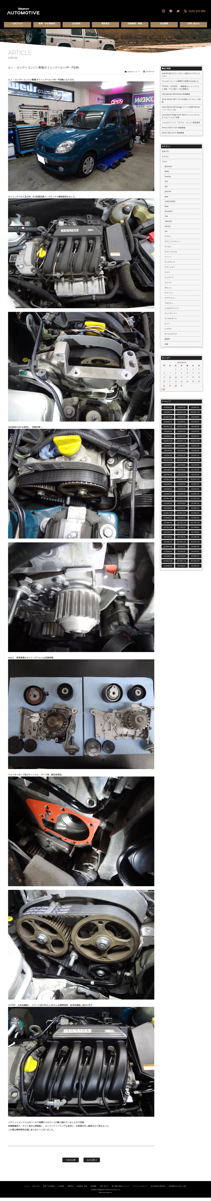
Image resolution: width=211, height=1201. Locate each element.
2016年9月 (182, 550)
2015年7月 (195, 569)
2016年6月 (168, 555)
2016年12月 (181, 545)
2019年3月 (182, 511)
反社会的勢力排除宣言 (158, 1189)
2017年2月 (195, 540)
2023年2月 (195, 439)
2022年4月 (195, 454)
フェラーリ (169, 280)
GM (166, 190)
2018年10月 (181, 516)
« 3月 (163, 392)
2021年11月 (181, 463)
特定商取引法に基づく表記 (177, 1189)
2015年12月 (168, 564)
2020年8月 (182, 487)
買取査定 (70, 1189)
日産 (166, 347)
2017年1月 (168, 545)
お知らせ (131, 75)
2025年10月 (168, 420)
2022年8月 (182, 449)
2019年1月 (195, 511)
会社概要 (93, 1189)
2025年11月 (195, 415)
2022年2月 (182, 459)
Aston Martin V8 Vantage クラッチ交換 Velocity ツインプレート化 (181, 111)
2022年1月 (195, 459)
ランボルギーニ (171, 322)
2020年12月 (168, 483)
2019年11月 (181, 502)
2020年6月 (168, 492)
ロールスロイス (171, 337)
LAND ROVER (170, 205)
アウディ (168, 239)
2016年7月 (195, 550)
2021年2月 (182, 478)
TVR (166, 219)
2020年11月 (181, 483)
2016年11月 (195, 545)
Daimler (168, 180)
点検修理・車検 (82, 1189)
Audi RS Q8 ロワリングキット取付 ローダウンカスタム (181, 78)
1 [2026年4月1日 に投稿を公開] (175, 372)
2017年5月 (195, 535)
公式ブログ (36, 1189)
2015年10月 (195, 564)
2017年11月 (195, 526)
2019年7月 (195, 507)
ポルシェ (168, 291)
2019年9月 (168, 507)
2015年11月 (181, 564)
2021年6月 (168, 473)
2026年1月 (168, 415)
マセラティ (169, 306)
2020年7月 (195, 487)
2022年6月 (168, 454)
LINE (171, 11)
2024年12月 (168, 430)
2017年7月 (168, 535)
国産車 (167, 342)
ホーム (27, 1189)
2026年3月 (182, 411)
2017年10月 (168, 531)
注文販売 (61, 1189)
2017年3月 (182, 540)
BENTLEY (168, 170)
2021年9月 (168, 468)
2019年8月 (182, 507)
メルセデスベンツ (172, 311)
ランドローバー (171, 316)
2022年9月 (168, 449)
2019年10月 (195, 502)
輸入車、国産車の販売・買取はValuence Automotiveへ (68, 11)
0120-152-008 (197, 11)
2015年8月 (182, 569)
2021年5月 (182, 473)
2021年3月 (168, 478)
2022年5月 (182, 454)
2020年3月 (168, 497)
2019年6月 (168, 511)
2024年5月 (168, 435)
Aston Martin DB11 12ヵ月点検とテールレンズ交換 (181, 103)
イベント (168, 260)
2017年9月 (182, 531)
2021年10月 (195, 463)
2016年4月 (195, 555)
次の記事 (92, 1163)
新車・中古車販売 (49, 1189)
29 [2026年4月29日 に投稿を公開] (176, 389)
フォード (168, 286)
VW (166, 234)
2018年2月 (168, 526)
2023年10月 (181, 439)
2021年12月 (168, 463)
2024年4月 (182, 435)
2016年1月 (195, 559)
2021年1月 (195, 478)
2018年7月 (195, 516)
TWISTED (168, 224)
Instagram (163, 11)
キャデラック (170, 265)
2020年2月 (182, 497)
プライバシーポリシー (140, 1189)
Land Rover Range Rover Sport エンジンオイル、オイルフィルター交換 (181, 119)
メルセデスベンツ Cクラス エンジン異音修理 (181, 126)
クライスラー (170, 270)
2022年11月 (181, 444)
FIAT (166, 185)
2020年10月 (195, 483)
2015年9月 (168, 569)
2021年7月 (195, 468)
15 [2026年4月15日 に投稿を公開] (176, 380)
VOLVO (167, 229)
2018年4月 (182, 521)
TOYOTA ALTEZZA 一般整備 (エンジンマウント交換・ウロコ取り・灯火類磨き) (180, 91)
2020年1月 (195, 497)
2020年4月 (195, 492)
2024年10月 (181, 430)
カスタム (165, 160)
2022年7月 (195, 449)
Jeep (166, 200)
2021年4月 (195, 473)
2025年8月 (195, 420)
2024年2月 (168, 439)
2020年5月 (182, 492)
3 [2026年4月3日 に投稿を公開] (187, 372)
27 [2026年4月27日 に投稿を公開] (164, 389)
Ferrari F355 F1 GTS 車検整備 (173, 131)
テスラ (167, 275)
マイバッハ (169, 296)
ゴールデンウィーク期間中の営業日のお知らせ (180, 84)
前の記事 (71, 1163)
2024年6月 (195, 430)
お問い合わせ (104, 1189)
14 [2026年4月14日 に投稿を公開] (170, 380)
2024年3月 (195, 435)
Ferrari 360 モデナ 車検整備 (173, 136)
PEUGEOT (168, 214)
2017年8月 (195, 531)
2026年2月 (195, 411)
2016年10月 (168, 550)
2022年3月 (168, 459)
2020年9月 (168, 487)
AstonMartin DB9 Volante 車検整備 (176, 97)
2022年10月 (195, 444)
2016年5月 (182, 555)
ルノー (137, 75)
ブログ (164, 165)
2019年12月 (168, 502)
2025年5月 (195, 425)
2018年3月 (195, 521)
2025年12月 (181, 415)
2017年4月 (168, 540)
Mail (178, 11)
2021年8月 (182, 468)
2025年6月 (182, 425)
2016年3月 (168, 559)
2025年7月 (168, 425)
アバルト (168, 250)
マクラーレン (170, 301)
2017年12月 (181, 526)
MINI (166, 209)
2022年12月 (168, 444)
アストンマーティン (172, 245)
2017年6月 (182, 535)
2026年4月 (168, 411)
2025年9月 (182, 420)
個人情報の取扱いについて (120, 1189)
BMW (167, 175)
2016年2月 (182, 559)
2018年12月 (168, 516)
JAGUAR (168, 195)
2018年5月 (168, 521)
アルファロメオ (171, 255)
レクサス (168, 332)
